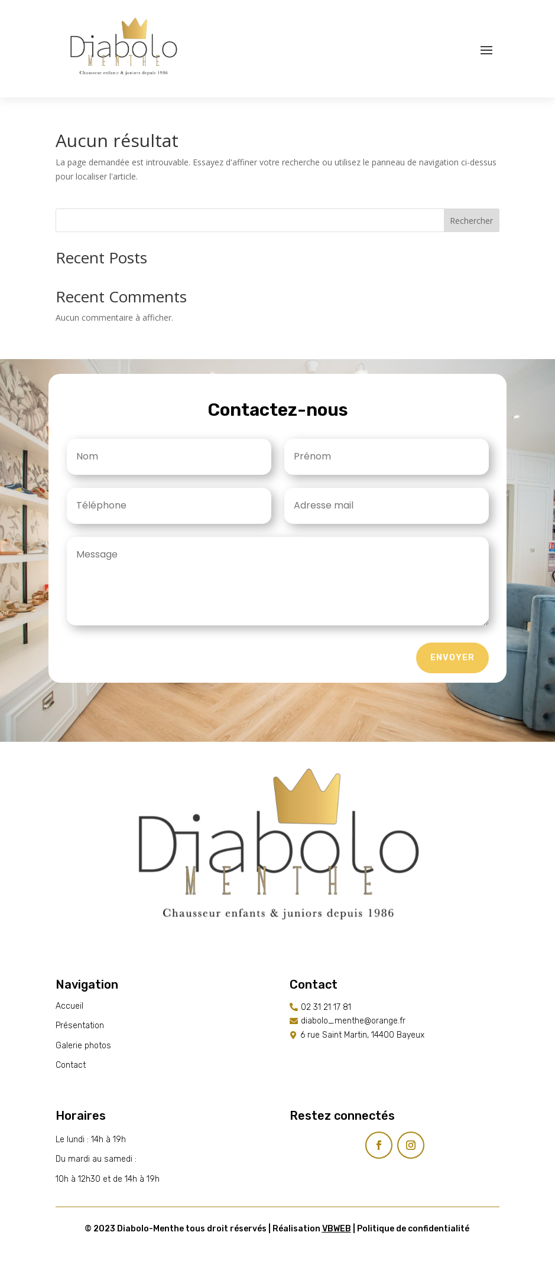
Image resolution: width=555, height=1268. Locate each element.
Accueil (69, 1006)
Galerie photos (83, 1046)
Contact (71, 1065)
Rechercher (471, 220)
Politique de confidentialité (413, 1229)
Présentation (80, 1026)
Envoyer (452, 658)
